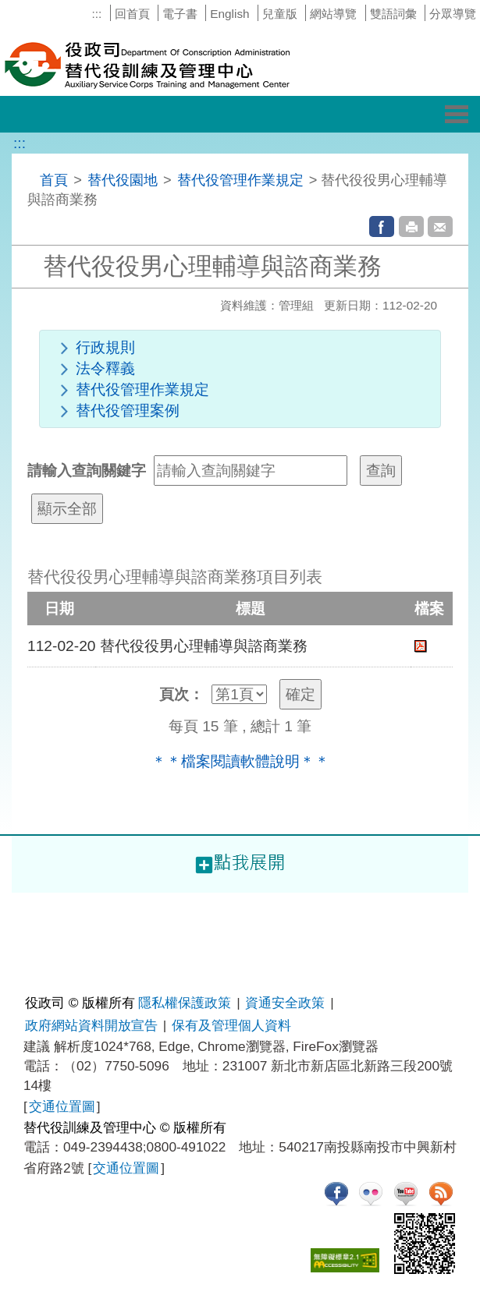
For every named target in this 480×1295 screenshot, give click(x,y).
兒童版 (279, 13)
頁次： (181, 694)
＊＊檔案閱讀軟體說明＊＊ (240, 761)
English (229, 13)
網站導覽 (333, 13)
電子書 (179, 13)
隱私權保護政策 (184, 1002)
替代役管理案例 (128, 410)
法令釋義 (105, 368)
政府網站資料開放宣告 (91, 1025)
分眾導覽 (452, 13)
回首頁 (132, 13)
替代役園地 (122, 180)
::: (96, 13)
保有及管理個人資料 (231, 1025)
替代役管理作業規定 (240, 180)
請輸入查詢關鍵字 (86, 470)
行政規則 (105, 347)
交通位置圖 (62, 1106)
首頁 (54, 180)
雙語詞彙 (393, 13)
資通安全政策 (285, 1002)
